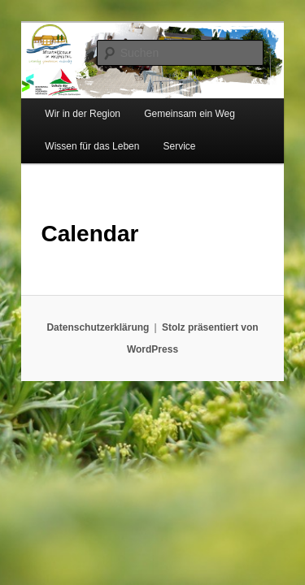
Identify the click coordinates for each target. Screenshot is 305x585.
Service (161, 135)
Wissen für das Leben (74, 135)
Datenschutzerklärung (71, 317)
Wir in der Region (64, 103)
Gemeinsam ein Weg (171, 103)
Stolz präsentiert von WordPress (210, 317)
